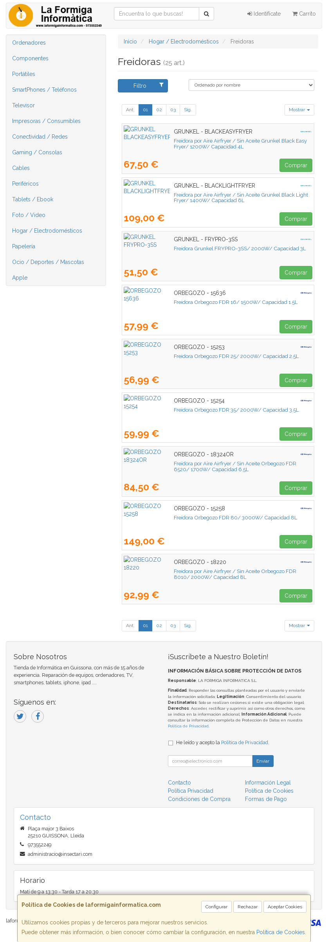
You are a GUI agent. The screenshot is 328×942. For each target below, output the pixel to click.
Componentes (30, 58)
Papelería (23, 246)
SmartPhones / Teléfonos (44, 90)
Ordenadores (29, 43)
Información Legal (268, 782)
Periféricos (25, 184)
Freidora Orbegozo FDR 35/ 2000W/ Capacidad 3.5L (186, 410)
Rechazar (248, 906)
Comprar (296, 165)
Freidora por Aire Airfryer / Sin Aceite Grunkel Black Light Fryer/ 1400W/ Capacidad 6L (210, 198)
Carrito (304, 14)
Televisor (23, 105)
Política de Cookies (280, 932)
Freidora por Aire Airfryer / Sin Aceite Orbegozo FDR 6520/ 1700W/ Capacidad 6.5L (217, 466)
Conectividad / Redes (40, 137)
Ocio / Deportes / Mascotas (48, 262)
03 (173, 109)
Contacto (179, 782)
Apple (19, 278)
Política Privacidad (190, 791)
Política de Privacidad (188, 726)
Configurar (216, 906)
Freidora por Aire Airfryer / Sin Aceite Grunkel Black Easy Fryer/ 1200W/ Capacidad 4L (209, 143)
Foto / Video (28, 215)
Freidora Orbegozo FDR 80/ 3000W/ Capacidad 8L (185, 517)
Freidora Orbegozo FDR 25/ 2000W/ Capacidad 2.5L (186, 356)
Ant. (130, 109)
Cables (21, 168)
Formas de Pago (266, 799)
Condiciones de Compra (199, 799)
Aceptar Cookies (285, 906)
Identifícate (264, 14)
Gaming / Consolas (37, 152)
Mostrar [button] (299, 109)
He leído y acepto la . (222, 742)
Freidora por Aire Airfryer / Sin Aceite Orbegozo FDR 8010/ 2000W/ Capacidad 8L (218, 574)
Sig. (188, 109)
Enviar (262, 761)
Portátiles (23, 74)
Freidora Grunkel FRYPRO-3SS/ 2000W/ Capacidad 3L (190, 248)
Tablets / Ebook (32, 199)
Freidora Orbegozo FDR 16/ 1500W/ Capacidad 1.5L (186, 302)
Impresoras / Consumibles (46, 121)
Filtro (148, 85)
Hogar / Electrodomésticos (47, 231)
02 (159, 109)
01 (145, 109)
